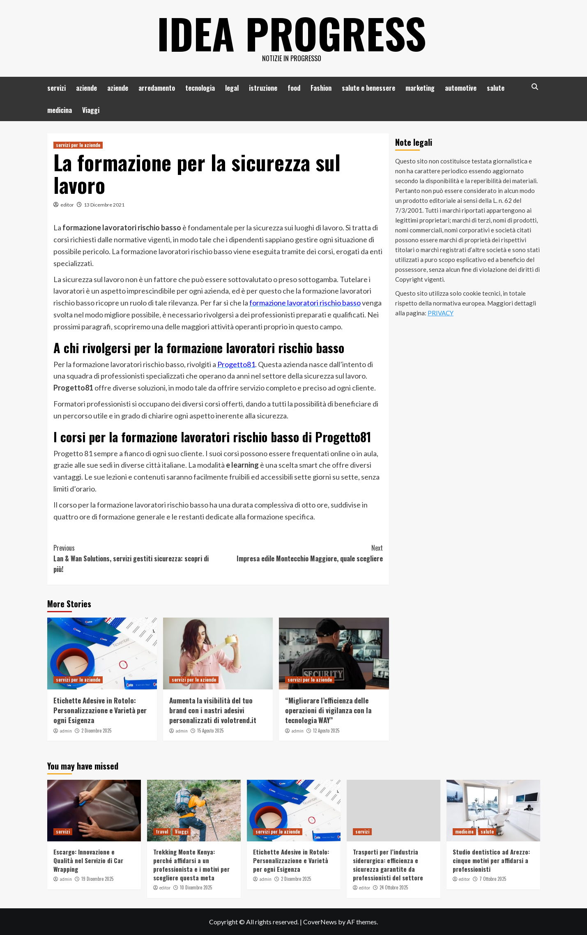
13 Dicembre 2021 (104, 205)
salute (495, 88)
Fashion (321, 88)
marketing (420, 88)
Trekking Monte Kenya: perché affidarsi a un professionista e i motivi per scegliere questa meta (191, 864)
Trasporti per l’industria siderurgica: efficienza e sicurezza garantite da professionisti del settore (388, 864)
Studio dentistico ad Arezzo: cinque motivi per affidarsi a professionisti (491, 860)
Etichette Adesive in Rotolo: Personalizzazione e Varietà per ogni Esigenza (100, 710)
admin (66, 731)
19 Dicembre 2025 (97, 878)
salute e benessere (368, 88)
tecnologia (200, 88)
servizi (56, 88)
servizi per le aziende (78, 145)
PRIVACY (440, 313)
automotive (461, 88)
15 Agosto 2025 (210, 730)
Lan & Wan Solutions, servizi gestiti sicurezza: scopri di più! (135, 558)
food (294, 88)
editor (67, 205)
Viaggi (90, 110)
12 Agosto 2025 (326, 730)
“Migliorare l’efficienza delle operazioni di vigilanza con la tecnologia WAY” (328, 710)
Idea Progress (291, 32)
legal (232, 88)
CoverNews (320, 922)
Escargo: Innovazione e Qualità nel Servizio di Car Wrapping (88, 860)
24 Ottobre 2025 (394, 887)
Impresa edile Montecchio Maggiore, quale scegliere (300, 553)
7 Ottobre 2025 (492, 878)
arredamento (156, 88)
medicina (59, 110)
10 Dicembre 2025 (196, 887)
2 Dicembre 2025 (96, 730)
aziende (86, 88)
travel (162, 831)
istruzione (263, 88)
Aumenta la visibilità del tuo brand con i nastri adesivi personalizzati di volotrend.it (212, 710)
